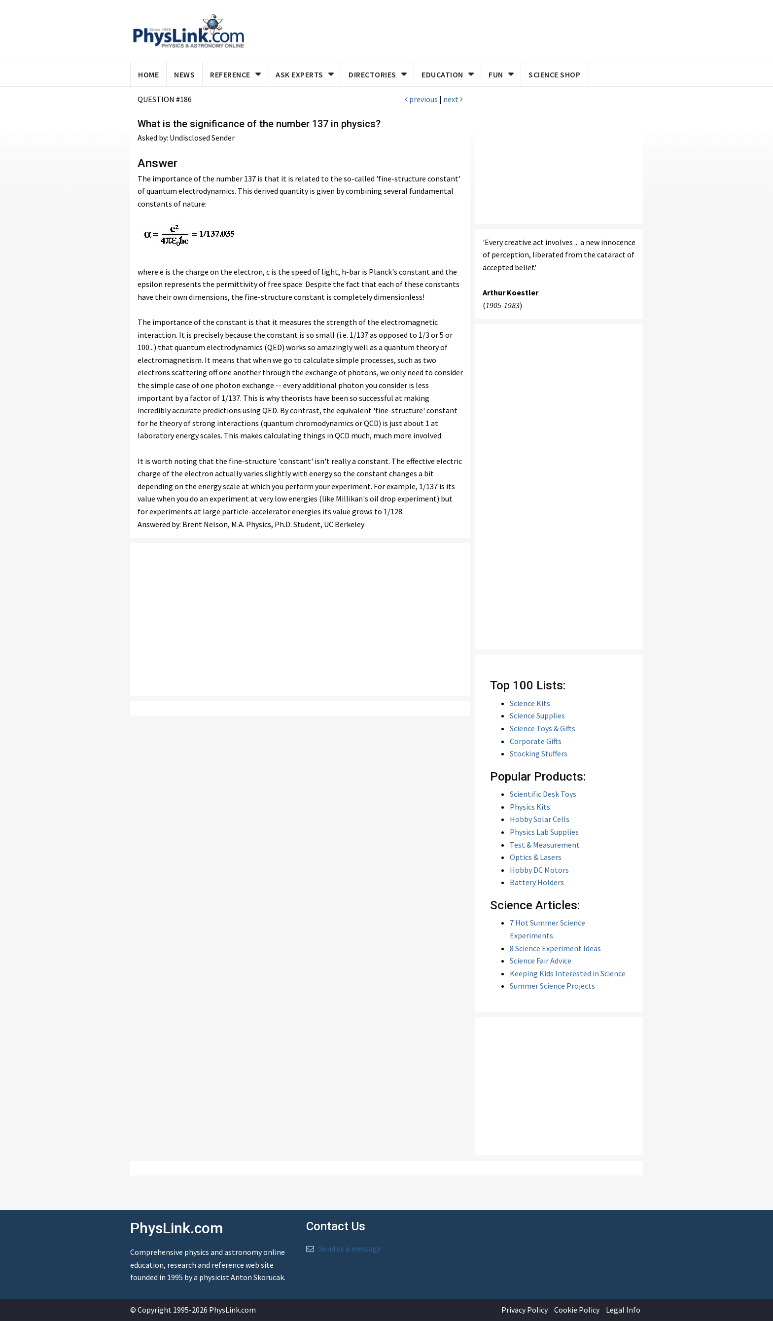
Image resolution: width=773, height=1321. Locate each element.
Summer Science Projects (552, 986)
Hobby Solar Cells (539, 819)
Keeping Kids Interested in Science (568, 973)
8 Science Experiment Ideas (555, 948)
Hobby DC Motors (539, 870)
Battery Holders (537, 882)
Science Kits (530, 703)
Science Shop (554, 74)
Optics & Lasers (536, 857)
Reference (230, 74)
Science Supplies (537, 715)
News (184, 74)
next (453, 99)
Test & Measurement (545, 845)
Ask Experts (299, 74)
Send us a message (350, 1248)
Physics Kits (530, 807)
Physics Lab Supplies (544, 832)
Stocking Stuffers (538, 753)
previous (421, 99)
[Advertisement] (300, 619)
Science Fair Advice (540, 960)
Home (148, 74)
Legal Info (623, 1310)
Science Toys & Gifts (542, 728)
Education (442, 74)
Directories (372, 74)
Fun (496, 74)
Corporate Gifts (536, 741)
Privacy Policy (524, 1310)
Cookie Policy (576, 1310)
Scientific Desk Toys (543, 794)
